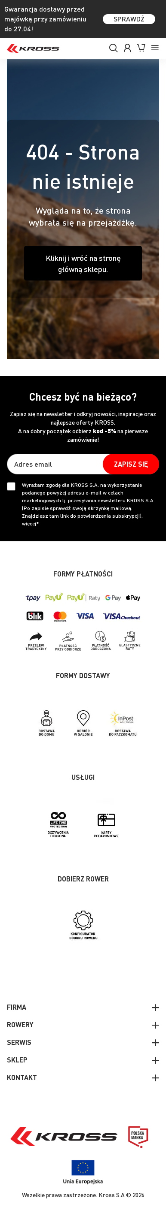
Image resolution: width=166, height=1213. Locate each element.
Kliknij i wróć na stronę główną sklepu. (83, 263)
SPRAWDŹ (129, 18)
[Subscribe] (131, 464)
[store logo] (33, 48)
